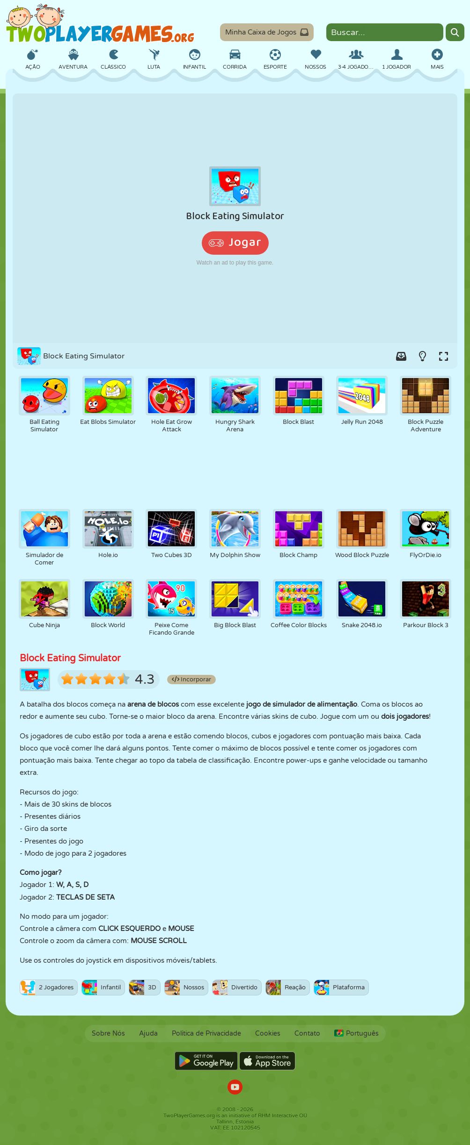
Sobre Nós (108, 1034)
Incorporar (191, 679)
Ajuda (148, 1034)
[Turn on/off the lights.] (422, 356)
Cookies (267, 1034)
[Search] (455, 32)
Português (356, 1034)
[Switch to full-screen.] (443, 356)
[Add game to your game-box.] (401, 356)
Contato (307, 1034)
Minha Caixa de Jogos (266, 32)
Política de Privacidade (206, 1034)
